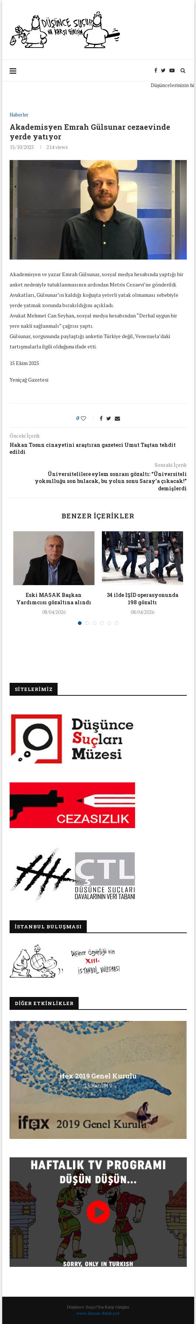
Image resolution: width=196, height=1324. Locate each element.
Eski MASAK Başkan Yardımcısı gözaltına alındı (53, 598)
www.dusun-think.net (98, 1313)
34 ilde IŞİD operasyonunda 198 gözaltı (142, 598)
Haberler (19, 115)
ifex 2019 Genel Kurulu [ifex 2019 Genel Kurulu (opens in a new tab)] (98, 1075)
